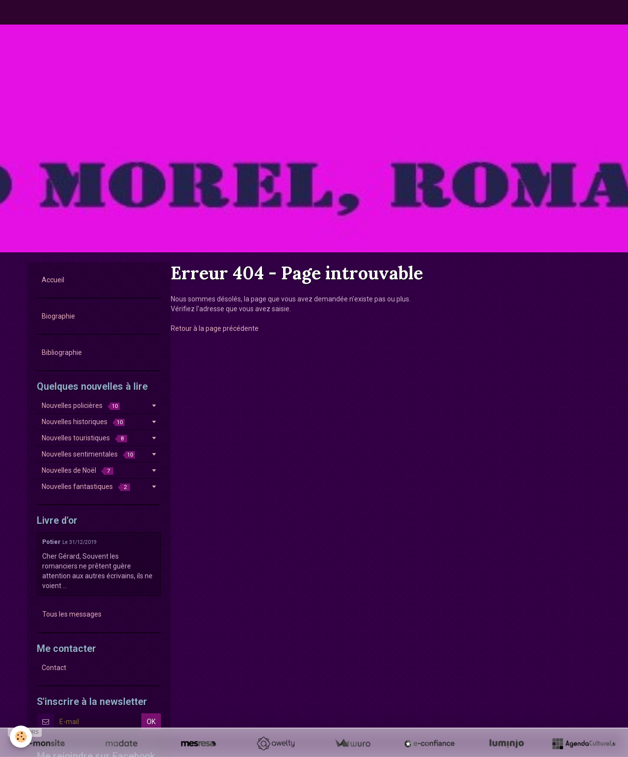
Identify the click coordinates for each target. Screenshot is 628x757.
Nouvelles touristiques (84, 438)
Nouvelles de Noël (77, 470)
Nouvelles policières (81, 406)
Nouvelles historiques (83, 422)
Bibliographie (62, 352)
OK (151, 722)
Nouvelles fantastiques (86, 487)
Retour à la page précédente (215, 328)
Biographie (58, 316)
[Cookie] (21, 737)
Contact (54, 668)
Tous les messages (72, 614)
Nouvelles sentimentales (88, 454)
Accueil (53, 280)
